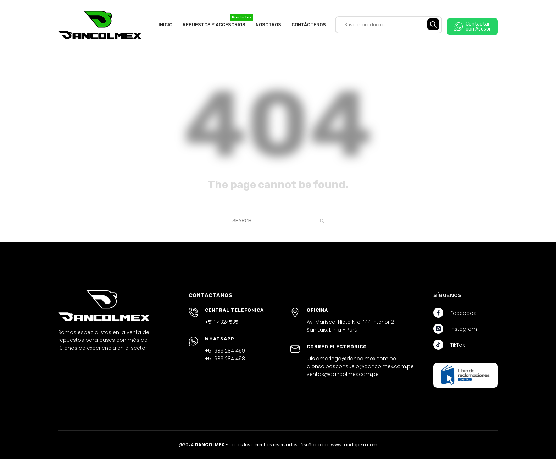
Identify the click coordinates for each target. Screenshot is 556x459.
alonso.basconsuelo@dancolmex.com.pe (360, 366)
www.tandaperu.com (354, 445)
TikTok (457, 345)
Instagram (463, 329)
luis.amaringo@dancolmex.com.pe (351, 358)
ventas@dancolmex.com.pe (343, 374)
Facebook (463, 313)
